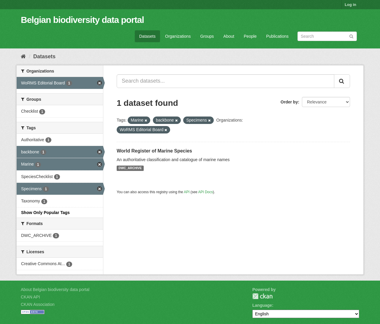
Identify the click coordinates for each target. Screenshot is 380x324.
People (250, 36)
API (186, 192)
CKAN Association (38, 304)
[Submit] (351, 35)
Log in (350, 4)
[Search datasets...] (225, 81)
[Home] (23, 56)
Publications (277, 36)
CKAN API (30, 297)
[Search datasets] (327, 36)
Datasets (147, 36)
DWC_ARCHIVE (130, 168)
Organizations (178, 36)
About (228, 36)
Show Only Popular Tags (45, 212)
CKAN (262, 296)
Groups (207, 36)
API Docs (205, 192)
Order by (289, 102)
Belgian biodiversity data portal (82, 20)
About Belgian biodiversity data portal (55, 289)
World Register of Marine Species (154, 150)
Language (262, 305)
